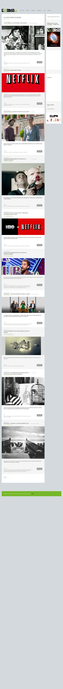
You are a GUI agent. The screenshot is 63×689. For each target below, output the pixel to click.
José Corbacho (18, 286)
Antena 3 (5, 152)
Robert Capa (18, 470)
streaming (5, 105)
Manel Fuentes (24, 286)
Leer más (39, 62)
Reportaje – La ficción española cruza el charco (17, 294)
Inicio (4, 16)
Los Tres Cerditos (18, 206)
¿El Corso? (22, 10)
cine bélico (8, 469)
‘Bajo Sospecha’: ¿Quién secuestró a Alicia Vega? (16, 111)
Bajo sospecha (10, 152)
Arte (4, 414)
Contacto (49, 10)
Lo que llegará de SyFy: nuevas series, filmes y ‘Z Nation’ (17, 331)
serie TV (14, 324)
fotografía (6, 470)
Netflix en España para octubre (12, 70)
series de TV (15, 471)
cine (4, 469)
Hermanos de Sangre (12, 470)
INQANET (32, 493)
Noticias (27, 10)
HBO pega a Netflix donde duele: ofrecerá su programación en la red (16, 213)
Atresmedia (9, 206)
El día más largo (29, 469)
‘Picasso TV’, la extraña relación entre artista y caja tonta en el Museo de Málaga (16, 373)
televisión (10, 105)
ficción (13, 206)
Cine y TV (5, 61)
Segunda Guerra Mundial (8, 471)
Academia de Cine (7, 285)
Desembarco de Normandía (20, 469)
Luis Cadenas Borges (27, 70)
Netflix (20, 104)
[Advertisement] (31, 4)
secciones (39, 10)
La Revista (33, 10)
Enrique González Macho (11, 286)
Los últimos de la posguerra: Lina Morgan (15, 23)
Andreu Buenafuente (14, 285)
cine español (26, 285)
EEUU (14, 104)
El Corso (33, 111)
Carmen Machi (20, 285)
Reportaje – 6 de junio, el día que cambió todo (16, 423)
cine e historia (12, 469)
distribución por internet (8, 104)
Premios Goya (12, 287)
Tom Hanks (24, 471)
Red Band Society (9, 324)
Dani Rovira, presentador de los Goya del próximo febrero (15, 253)
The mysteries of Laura (25, 324)
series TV (28, 104)
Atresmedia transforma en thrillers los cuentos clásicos (15, 159)
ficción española (16, 152)
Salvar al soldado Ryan (25, 470)
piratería (24, 104)
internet (17, 104)
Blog (44, 10)
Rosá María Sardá (19, 287)
